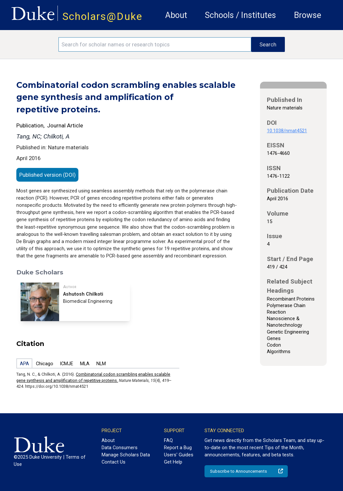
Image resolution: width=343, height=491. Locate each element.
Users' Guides (178, 455)
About (176, 15)
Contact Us (113, 462)
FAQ (168, 440)
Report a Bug (178, 447)
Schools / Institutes (240, 15)
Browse (307, 15)
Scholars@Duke (102, 16)
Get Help (173, 462)
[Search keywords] (155, 44)
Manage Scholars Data (126, 455)
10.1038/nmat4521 (287, 131)
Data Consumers (120, 447)
